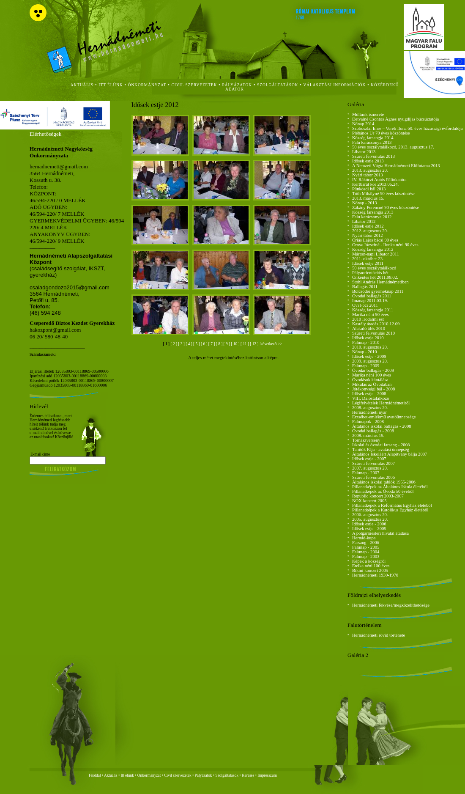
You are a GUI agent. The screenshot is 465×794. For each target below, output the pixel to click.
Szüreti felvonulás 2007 (373, 463)
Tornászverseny (366, 440)
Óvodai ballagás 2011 (371, 296)
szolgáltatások (277, 85)
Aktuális (111, 775)
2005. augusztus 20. (370, 519)
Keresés (248, 775)
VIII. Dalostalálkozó (370, 398)
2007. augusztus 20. (370, 468)
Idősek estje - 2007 (369, 458)
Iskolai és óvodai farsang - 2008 (381, 444)
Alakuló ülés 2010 (368, 328)
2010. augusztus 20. (370, 347)
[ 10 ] (236, 344)
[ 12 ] (255, 344)
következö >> (271, 344)
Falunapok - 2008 (368, 421)
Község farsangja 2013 (373, 212)
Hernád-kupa (364, 538)
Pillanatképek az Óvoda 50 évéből (383, 491)
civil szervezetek (194, 85)
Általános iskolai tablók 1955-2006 (384, 482)
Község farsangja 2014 (373, 137)
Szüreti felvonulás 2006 (373, 477)
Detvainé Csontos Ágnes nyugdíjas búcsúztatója (395, 119)
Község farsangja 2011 (372, 310)
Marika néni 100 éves (371, 375)
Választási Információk (335, 85)
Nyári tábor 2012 (367, 235)
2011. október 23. (368, 258)
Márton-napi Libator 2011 (375, 254)
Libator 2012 (363, 221)
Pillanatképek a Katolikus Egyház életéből (390, 510)
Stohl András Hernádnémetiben (380, 282)
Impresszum (267, 775)
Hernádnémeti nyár (369, 412)
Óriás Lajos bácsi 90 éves (375, 240)
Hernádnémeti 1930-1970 (375, 575)
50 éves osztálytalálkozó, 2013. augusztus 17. (393, 147)
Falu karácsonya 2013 (372, 142)
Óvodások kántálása (370, 379)
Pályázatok (237, 85)
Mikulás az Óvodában (372, 384)
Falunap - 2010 (366, 342)
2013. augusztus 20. (370, 170)
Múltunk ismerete (368, 114)
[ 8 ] (220, 344)
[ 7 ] (212, 344)
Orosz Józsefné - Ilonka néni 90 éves (385, 244)
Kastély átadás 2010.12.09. (376, 323)
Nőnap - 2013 (364, 203)
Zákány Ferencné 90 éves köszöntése (385, 207)
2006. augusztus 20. (370, 514)
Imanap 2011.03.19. (370, 300)
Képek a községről (369, 561)
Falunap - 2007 (366, 472)
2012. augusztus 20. (370, 230)
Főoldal (95, 775)
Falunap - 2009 (366, 365)
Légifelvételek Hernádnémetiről (381, 403)
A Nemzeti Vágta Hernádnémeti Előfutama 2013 (396, 165)
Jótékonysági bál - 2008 (373, 389)
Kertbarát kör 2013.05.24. (375, 184)
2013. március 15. (368, 198)
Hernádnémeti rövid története (378, 635)
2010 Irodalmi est (368, 319)
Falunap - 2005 (366, 547)
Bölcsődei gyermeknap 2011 (378, 291)
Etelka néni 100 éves (370, 565)
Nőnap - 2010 (364, 351)
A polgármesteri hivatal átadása (380, 533)
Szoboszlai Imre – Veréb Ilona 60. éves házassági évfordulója (407, 128)
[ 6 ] (204, 344)
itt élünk (110, 85)
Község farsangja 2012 (373, 249)
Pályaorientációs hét (370, 272)
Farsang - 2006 (365, 542)
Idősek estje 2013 (368, 161)
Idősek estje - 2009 (369, 356)
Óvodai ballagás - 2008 (373, 431)
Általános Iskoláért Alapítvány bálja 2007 (389, 454)
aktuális (82, 85)
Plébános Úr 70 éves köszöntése (381, 133)
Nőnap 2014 (363, 123)
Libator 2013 (363, 151)
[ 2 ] (174, 344)
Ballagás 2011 (364, 286)
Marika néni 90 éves (370, 314)
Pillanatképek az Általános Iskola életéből (390, 486)
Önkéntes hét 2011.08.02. (375, 277)
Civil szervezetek (177, 775)
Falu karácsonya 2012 (372, 216)
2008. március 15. (368, 435)
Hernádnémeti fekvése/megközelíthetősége (390, 605)
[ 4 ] (189, 344)
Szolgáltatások (226, 775)
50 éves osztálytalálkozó (374, 268)
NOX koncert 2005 (369, 500)
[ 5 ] (197, 344)
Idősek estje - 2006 (369, 524)
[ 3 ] (182, 344)
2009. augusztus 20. (370, 361)
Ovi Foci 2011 (365, 305)
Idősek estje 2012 (368, 226)
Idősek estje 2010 (368, 337)
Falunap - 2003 (366, 556)
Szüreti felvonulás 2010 (373, 333)
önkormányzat (147, 85)
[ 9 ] (227, 344)
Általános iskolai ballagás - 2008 (381, 426)
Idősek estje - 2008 (369, 393)
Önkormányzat (149, 775)
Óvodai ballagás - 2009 (373, 370)
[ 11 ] (245, 344)
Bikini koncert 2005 (370, 570)
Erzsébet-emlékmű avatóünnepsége (384, 417)
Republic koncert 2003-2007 (378, 496)
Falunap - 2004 (366, 551)
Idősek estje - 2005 (369, 528)
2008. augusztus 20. (370, 407)
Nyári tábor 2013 (367, 175)
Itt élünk (127, 775)
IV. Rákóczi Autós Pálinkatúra (379, 179)
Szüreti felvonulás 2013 (373, 156)
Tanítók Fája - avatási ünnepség (380, 449)
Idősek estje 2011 (367, 263)
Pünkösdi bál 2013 (369, 189)
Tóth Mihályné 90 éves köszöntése (383, 193)
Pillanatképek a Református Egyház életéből (392, 505)
